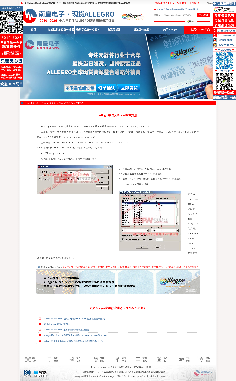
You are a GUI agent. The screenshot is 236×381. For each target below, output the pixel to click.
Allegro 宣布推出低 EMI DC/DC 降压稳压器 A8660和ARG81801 (73, 341)
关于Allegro (170, 29)
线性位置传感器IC (141, 267)
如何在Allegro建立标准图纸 (57, 324)
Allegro (210, 3)
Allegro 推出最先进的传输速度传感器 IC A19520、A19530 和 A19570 (76, 335)
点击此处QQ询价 (226, 40)
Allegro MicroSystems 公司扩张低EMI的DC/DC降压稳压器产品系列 (75, 318)
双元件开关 (68, 267)
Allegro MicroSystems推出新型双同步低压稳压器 (66, 330)
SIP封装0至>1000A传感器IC (165, 267)
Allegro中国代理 (32, 103)
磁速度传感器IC (143, 29)
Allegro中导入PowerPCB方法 (71, 103)
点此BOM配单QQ (226, 45)
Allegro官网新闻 (49, 103)
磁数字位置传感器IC (88, 29)
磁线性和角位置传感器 (61, 29)
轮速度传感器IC (82, 267)
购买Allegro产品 (200, 29)
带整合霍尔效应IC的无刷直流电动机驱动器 (111, 267)
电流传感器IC (116, 29)
